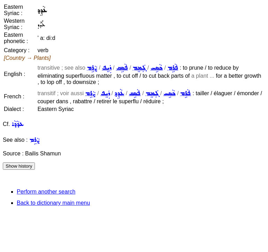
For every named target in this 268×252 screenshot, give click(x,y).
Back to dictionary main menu (53, 203)
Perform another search (46, 192)
